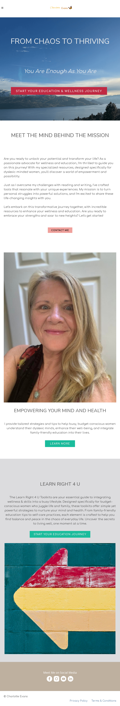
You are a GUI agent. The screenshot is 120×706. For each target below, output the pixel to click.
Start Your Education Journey (60, 534)
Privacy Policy (79, 700)
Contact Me (60, 230)
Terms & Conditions (103, 700)
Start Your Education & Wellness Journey (59, 91)
